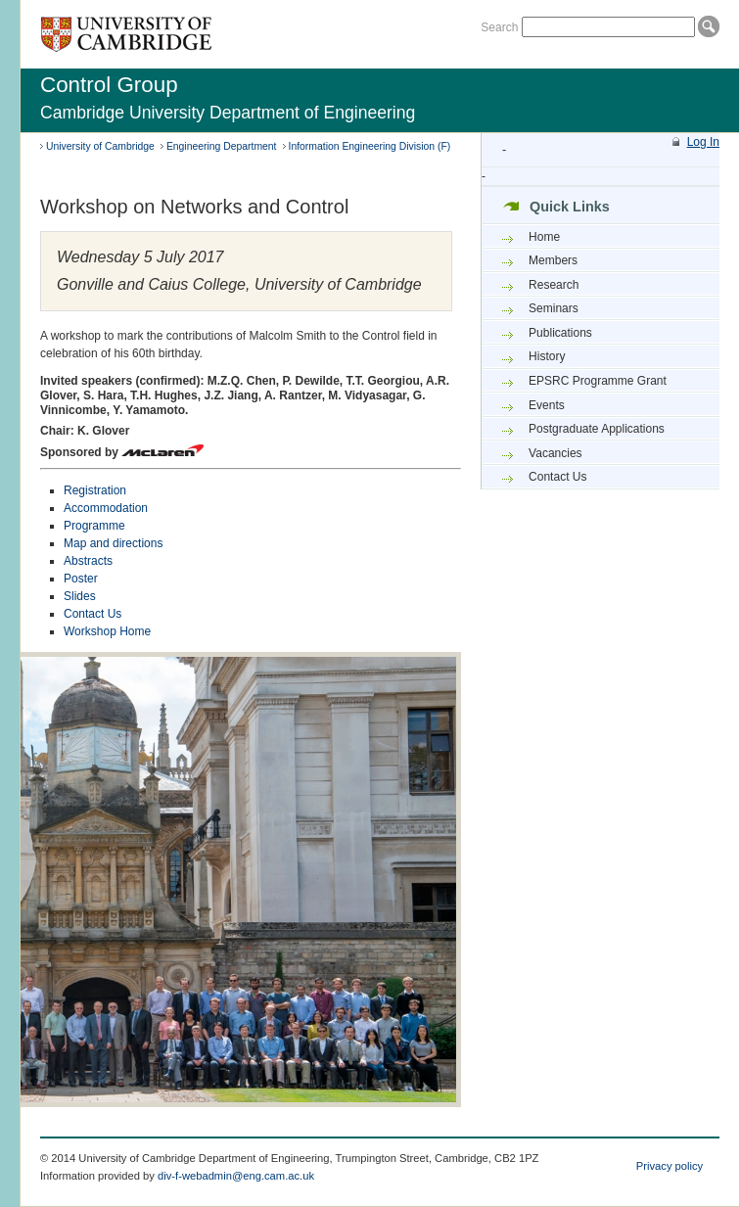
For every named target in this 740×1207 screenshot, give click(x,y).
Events (547, 405)
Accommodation (106, 508)
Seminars (553, 308)
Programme (94, 526)
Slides (80, 596)
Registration (95, 490)
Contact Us (92, 614)
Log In (703, 142)
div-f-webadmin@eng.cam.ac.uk (236, 1176)
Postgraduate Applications (597, 429)
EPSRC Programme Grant (598, 381)
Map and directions (113, 543)
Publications (560, 333)
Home (544, 237)
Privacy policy (669, 1166)
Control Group (109, 84)
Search (499, 27)
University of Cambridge (100, 146)
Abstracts (88, 561)
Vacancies (555, 453)
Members (553, 260)
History (547, 356)
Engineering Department (221, 146)
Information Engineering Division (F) (370, 146)
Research (553, 285)
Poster (81, 578)
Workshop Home (107, 631)
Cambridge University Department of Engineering (227, 112)
